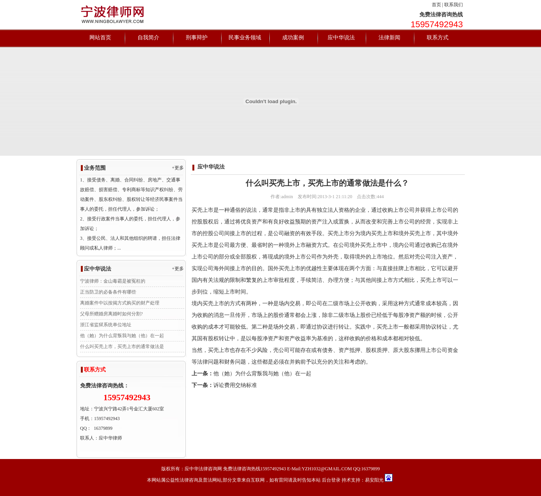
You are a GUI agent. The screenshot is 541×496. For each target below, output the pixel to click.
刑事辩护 (197, 37)
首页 (436, 4)
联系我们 (453, 4)
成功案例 (293, 37)
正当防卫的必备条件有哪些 (108, 292)
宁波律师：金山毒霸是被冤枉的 (112, 281)
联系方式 (438, 37)
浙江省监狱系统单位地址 (105, 324)
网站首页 (100, 37)
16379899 (103, 428)
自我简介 (148, 37)
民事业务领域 (245, 37)
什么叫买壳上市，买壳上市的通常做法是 (122, 346)
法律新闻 (389, 37)
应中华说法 (341, 37)
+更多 (178, 168)
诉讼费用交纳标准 (235, 385)
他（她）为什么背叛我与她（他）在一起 (122, 335)
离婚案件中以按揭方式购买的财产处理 (119, 303)
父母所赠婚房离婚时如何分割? (111, 314)
